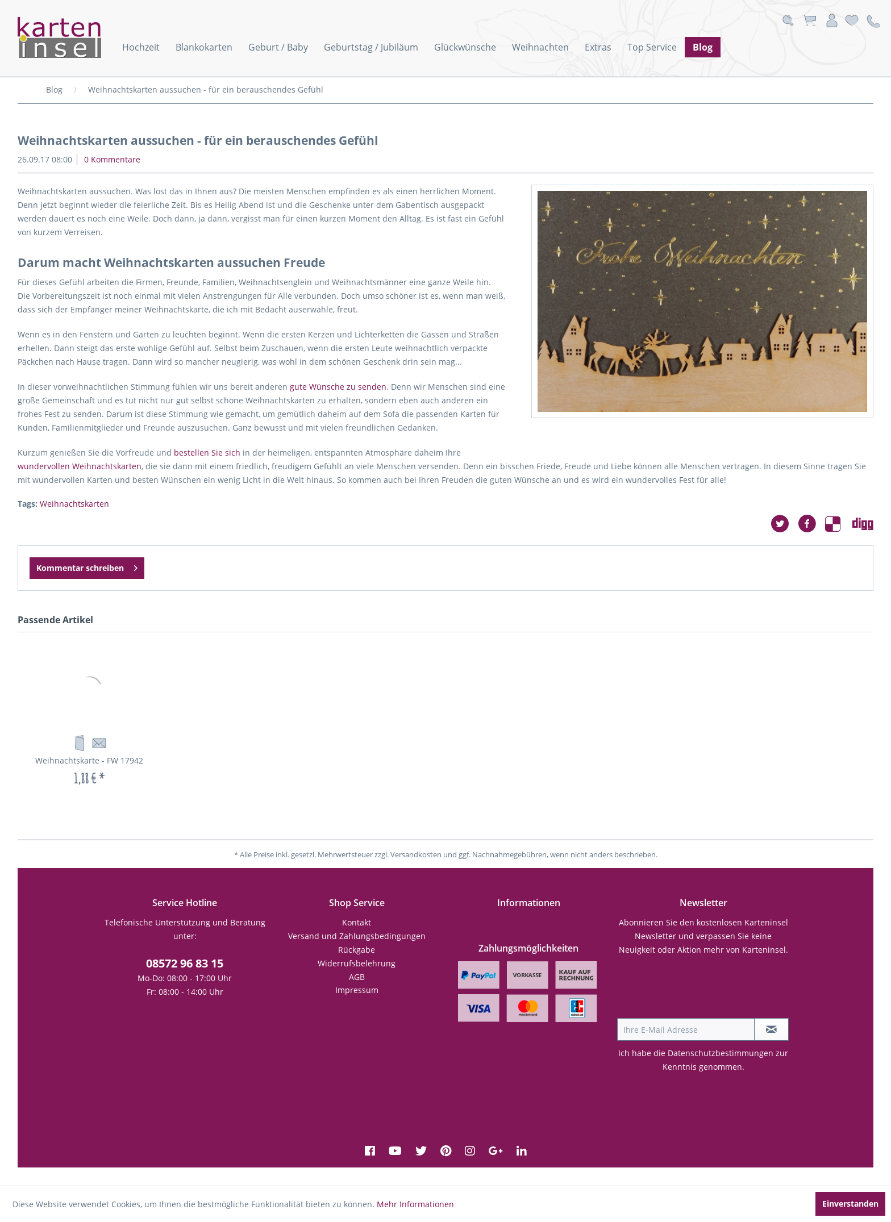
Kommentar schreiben (87, 566)
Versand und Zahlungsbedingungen (357, 936)
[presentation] (703, 990)
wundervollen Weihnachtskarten (79, 466)
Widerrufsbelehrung (356, 963)
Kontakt (356, 922)
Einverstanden (850, 1203)
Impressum (356, 990)
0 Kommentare (112, 159)
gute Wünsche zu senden (338, 386)
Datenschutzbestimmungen (720, 1053)
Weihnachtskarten (74, 503)
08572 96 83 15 (184, 963)
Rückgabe (356, 949)
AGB (357, 976)
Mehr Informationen (415, 1204)
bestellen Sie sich (207, 452)
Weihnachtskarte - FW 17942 (89, 760)
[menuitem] (141, 47)
